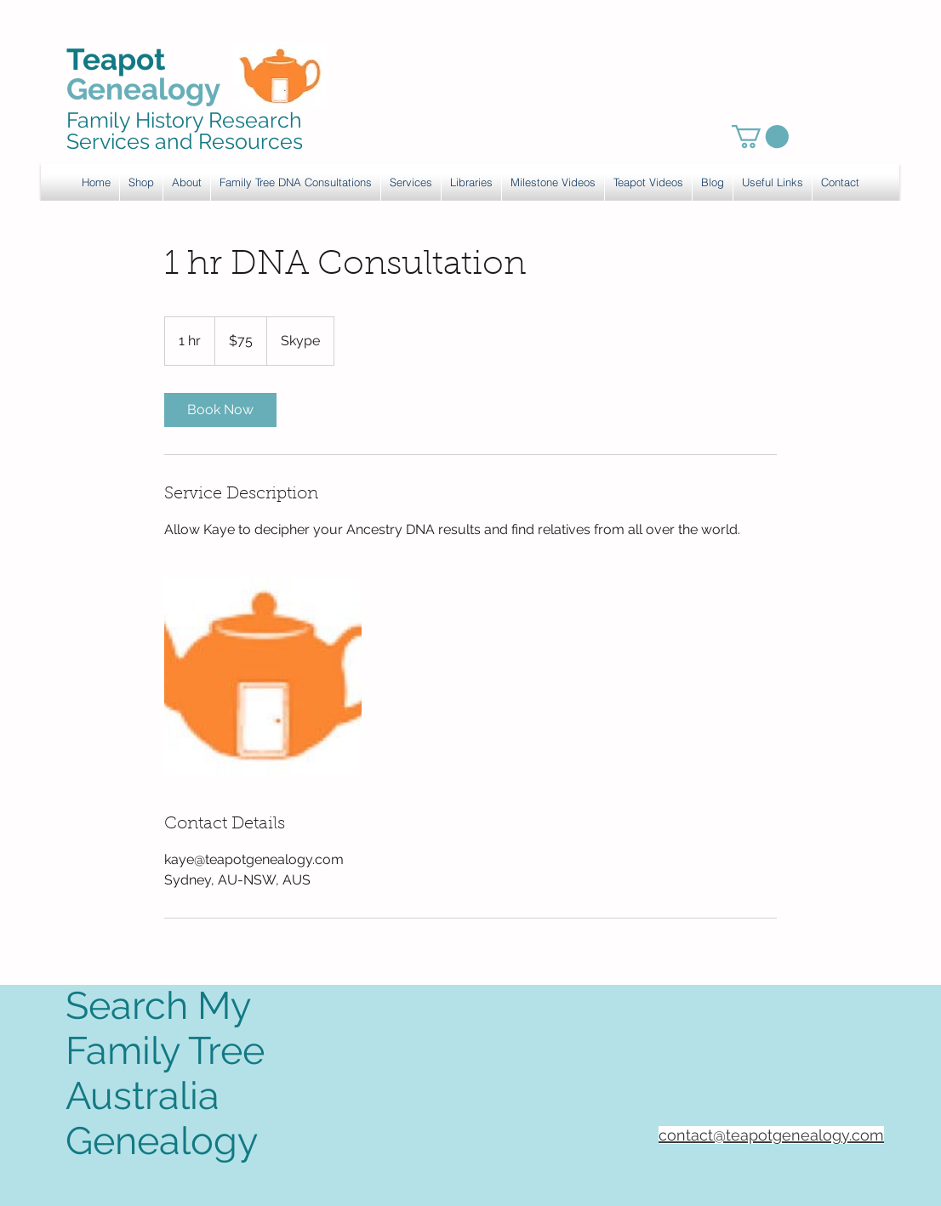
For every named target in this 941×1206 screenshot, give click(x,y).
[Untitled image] (263, 676)
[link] (760, 136)
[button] (411, 182)
